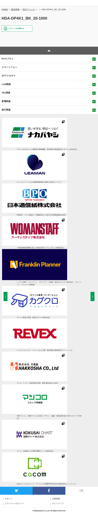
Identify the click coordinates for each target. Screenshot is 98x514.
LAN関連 (6, 84)
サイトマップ (58, 503)
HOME (5, 9)
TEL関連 (6, 92)
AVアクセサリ (9, 75)
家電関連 (6, 101)
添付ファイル (29, 9)
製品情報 (15, 9)
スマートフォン (9, 67)
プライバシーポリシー (14, 503)
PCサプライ (8, 58)
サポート (8, 499)
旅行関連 (6, 109)
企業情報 (56, 499)
